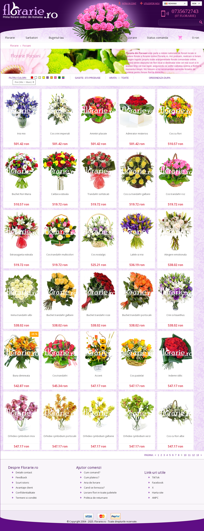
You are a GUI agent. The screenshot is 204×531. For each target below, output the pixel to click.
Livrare (132, 37)
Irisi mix (21, 133)
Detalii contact (24, 472)
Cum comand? (92, 472)
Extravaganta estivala (21, 254)
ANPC (155, 497)
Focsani (27, 45)
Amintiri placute (98, 133)
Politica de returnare (96, 497)
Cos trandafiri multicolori (60, 254)
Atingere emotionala (175, 254)
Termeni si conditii (26, 497)
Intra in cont (129, 3)
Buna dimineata (21, 375)
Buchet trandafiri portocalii (137, 315)
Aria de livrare (92, 482)
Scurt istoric (22, 482)
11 (189, 455)
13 (197, 455)
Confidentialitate (25, 492)
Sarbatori (32, 37)
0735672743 (185, 11)
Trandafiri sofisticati (98, 194)
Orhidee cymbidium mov (21, 436)
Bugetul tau (56, 37)
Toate (125, 78)
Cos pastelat (137, 375)
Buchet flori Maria (21, 194)
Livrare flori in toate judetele (100, 492)
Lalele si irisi (136, 254)
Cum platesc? (91, 477)
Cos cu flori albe (175, 436)
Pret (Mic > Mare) (23, 82)
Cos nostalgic (98, 254)
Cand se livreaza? (94, 487)
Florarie (14, 45)
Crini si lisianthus (175, 315)
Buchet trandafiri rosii (98, 315)
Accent (98, 375)
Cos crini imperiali (60, 133)
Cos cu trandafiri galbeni (137, 194)
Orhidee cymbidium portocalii (59, 436)
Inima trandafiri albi (21, 315)
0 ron (195, 37)
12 (193, 455)
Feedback (21, 477)
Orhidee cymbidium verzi (137, 436)
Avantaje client (24, 487)
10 (185, 455)
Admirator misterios (137, 133)
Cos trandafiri (59, 375)
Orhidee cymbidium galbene (98, 436)
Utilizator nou (152, 3)
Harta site (157, 492)
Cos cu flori (175, 133)
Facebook (157, 482)
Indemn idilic (175, 375)
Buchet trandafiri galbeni (60, 315)
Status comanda (157, 37)
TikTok (156, 477)
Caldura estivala (60, 194)
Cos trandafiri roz (175, 194)
